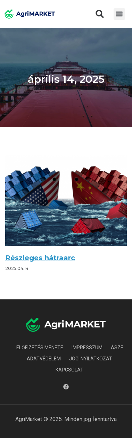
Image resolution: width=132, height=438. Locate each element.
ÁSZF (117, 347)
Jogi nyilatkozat (90, 358)
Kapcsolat (69, 370)
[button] (100, 14)
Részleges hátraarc (40, 258)
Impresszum (87, 347)
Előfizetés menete (39, 347)
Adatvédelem (44, 358)
